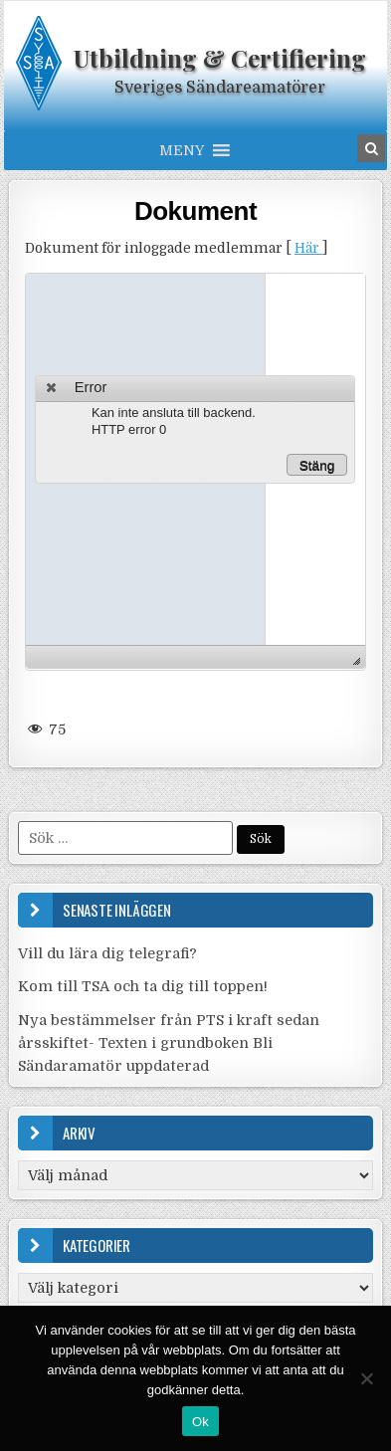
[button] (181, 150)
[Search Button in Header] (371, 148)
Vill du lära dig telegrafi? (107, 953)
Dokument (195, 211)
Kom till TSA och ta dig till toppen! (143, 986)
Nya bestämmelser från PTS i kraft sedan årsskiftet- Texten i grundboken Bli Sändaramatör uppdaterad (168, 1043)
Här (308, 248)
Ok (200, 1421)
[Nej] (366, 1378)
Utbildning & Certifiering (220, 58)
